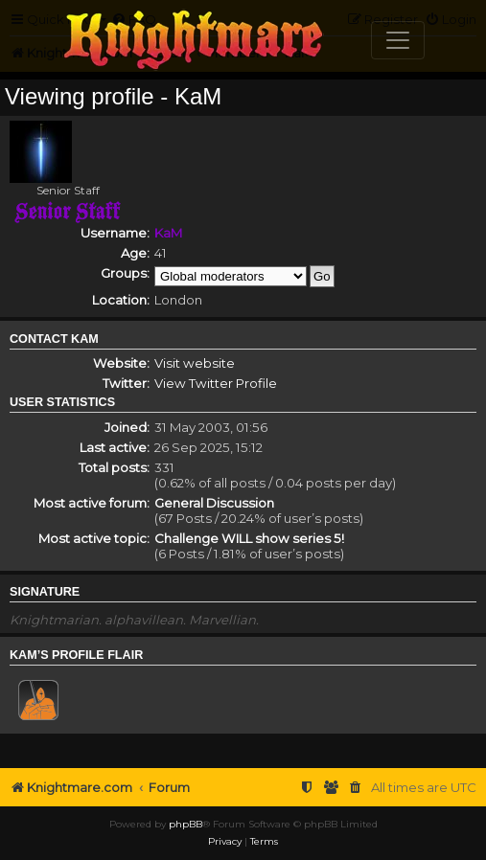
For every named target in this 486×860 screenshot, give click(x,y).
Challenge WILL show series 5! (249, 538)
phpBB (185, 824)
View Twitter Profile (215, 383)
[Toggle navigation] (398, 40)
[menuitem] (355, 788)
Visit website (194, 363)
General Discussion (214, 502)
